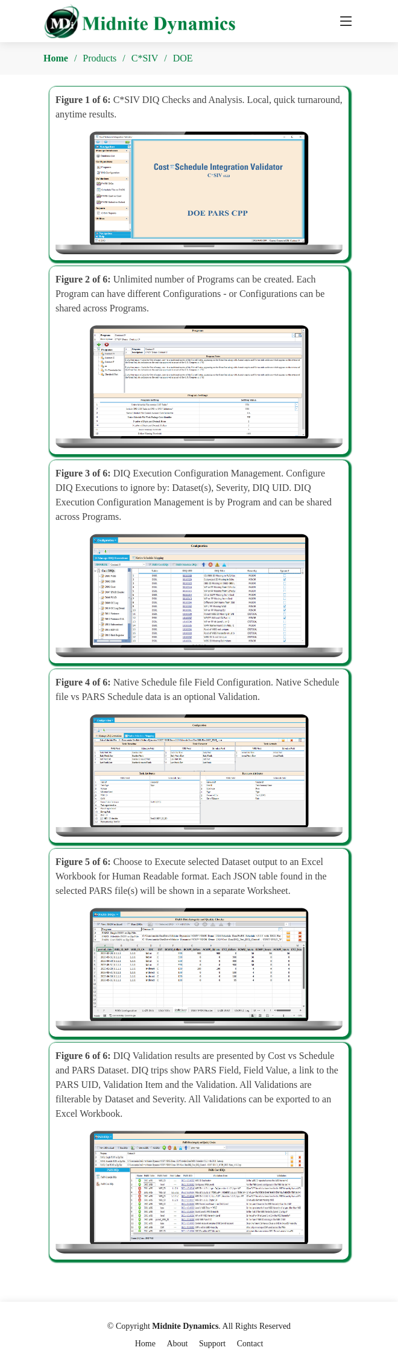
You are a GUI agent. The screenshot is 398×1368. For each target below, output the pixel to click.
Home (55, 58)
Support (212, 1343)
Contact (250, 1343)
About (177, 1343)
